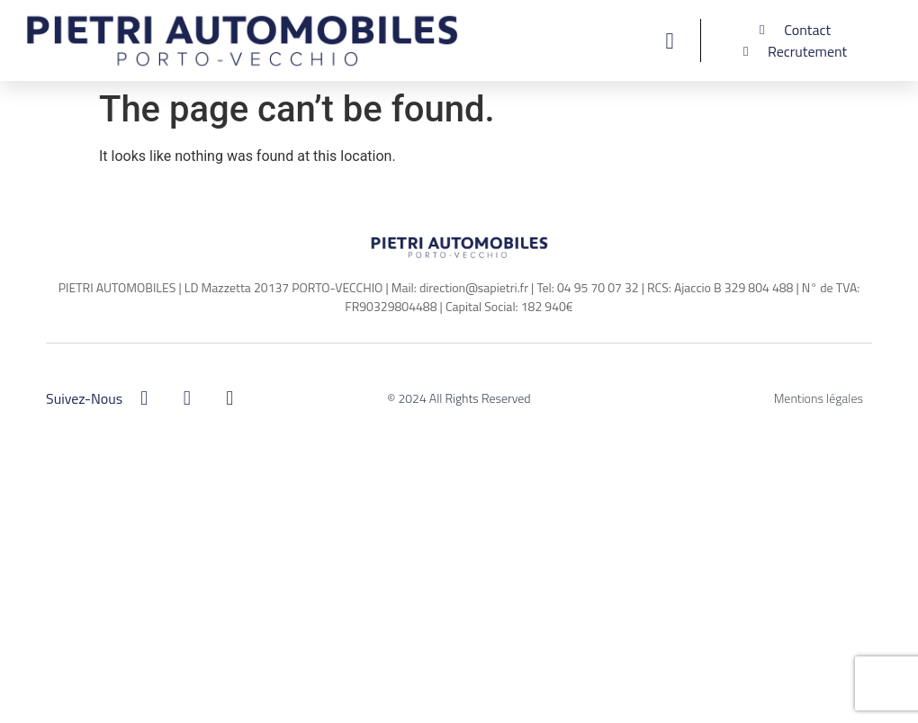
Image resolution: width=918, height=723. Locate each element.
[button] (670, 40)
